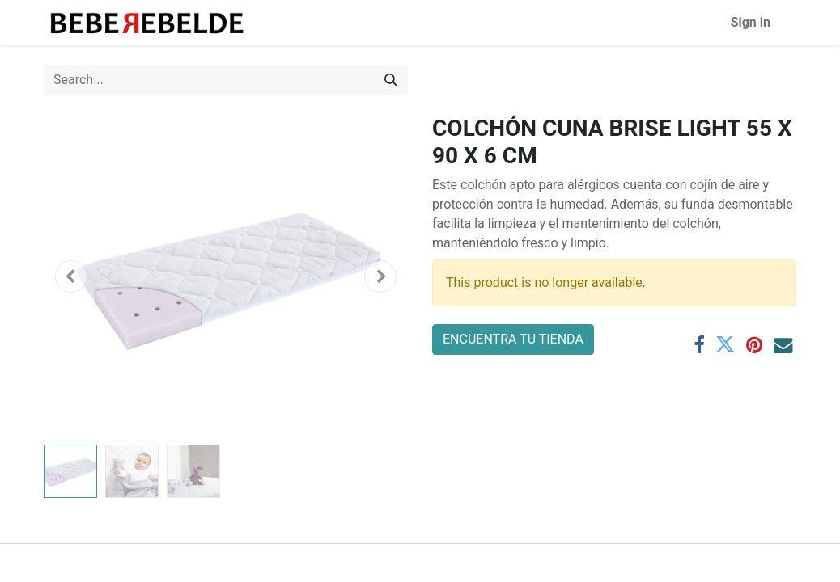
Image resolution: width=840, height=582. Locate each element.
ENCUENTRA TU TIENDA (513, 339)
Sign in (750, 22)
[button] (71, 276)
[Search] (391, 80)
